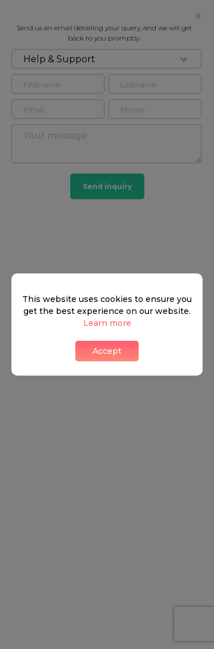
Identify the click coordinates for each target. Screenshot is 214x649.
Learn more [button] (107, 323)
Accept (107, 351)
